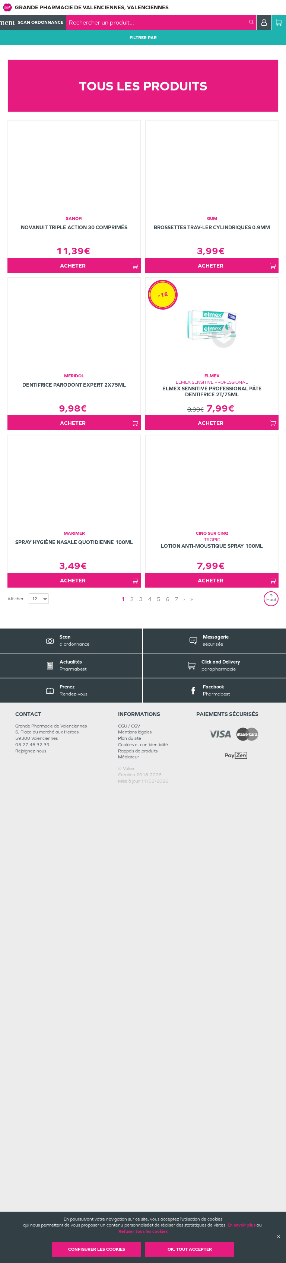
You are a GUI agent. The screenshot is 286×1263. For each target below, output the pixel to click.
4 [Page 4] (150, 1071)
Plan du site (129, 1210)
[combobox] (159, 22)
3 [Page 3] (141, 1071)
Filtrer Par (143, 37)
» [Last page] (191, 1071)
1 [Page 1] (123, 1071)
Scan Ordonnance (40, 22)
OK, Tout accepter (190, 1249)
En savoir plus (241, 1225)
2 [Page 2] (132, 1071)
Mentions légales (135, 1204)
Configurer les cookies (96, 1249)
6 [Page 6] (167, 1071)
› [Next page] (184, 1071)
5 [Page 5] (159, 1071)
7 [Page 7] (176, 1071)
